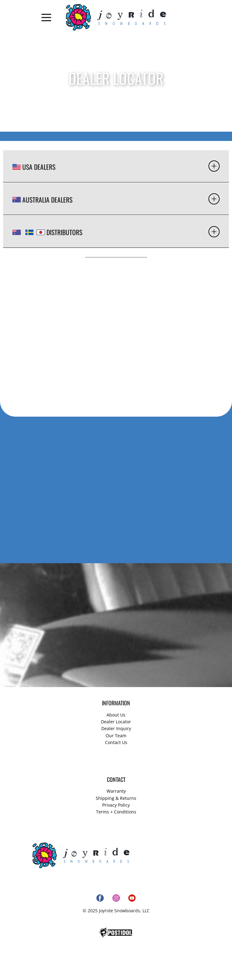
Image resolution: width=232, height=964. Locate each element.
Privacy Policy (116, 805)
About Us (116, 715)
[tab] (116, 166)
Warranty (116, 791)
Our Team (116, 735)
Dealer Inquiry (116, 728)
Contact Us (116, 742)
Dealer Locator (116, 722)
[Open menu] (46, 17)
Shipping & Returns (116, 798)
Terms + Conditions (116, 812)
